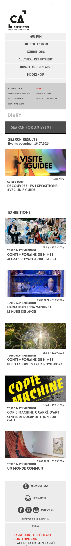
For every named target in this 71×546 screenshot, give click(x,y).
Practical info (28, 4)
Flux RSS (36, 4)
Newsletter (39, 498)
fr (52, 4)
